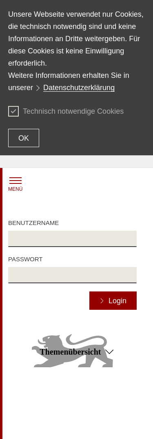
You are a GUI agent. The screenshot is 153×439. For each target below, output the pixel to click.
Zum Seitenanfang (76, 383)
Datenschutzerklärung (79, 88)
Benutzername (33, 222)
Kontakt (17, 395)
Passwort (25, 259)
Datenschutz (93, 395)
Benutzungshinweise (103, 406)
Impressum (56, 425)
